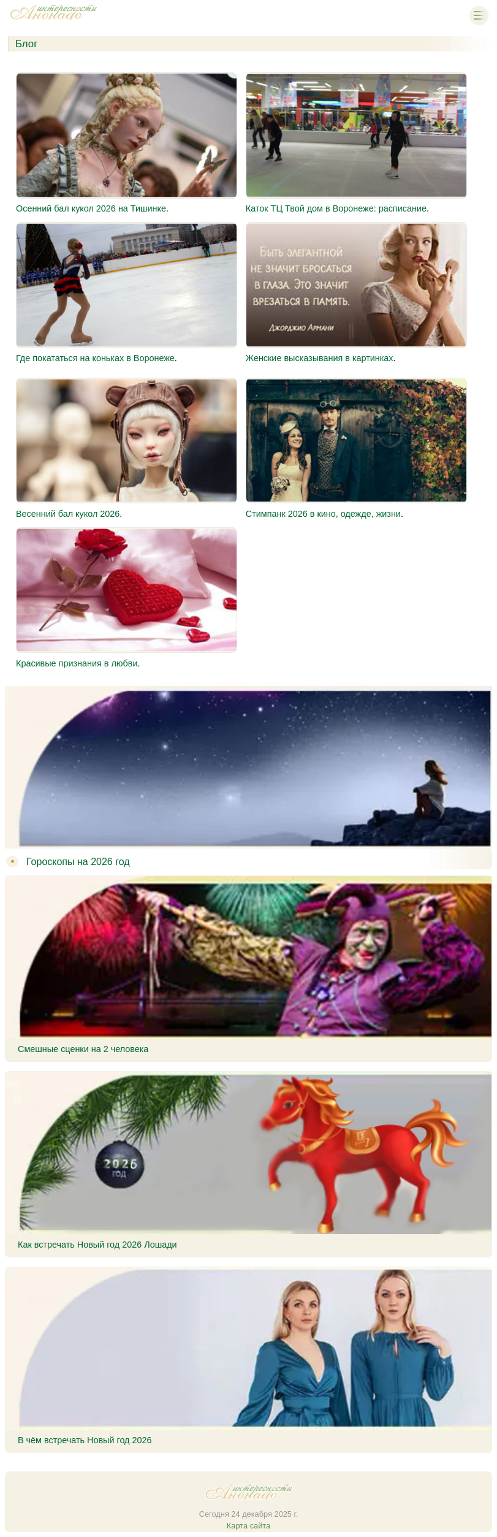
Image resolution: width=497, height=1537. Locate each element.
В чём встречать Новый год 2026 (85, 1440)
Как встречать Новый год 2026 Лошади (97, 1244)
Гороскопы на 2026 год (78, 861)
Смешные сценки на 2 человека (83, 1049)
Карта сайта (248, 1525)
